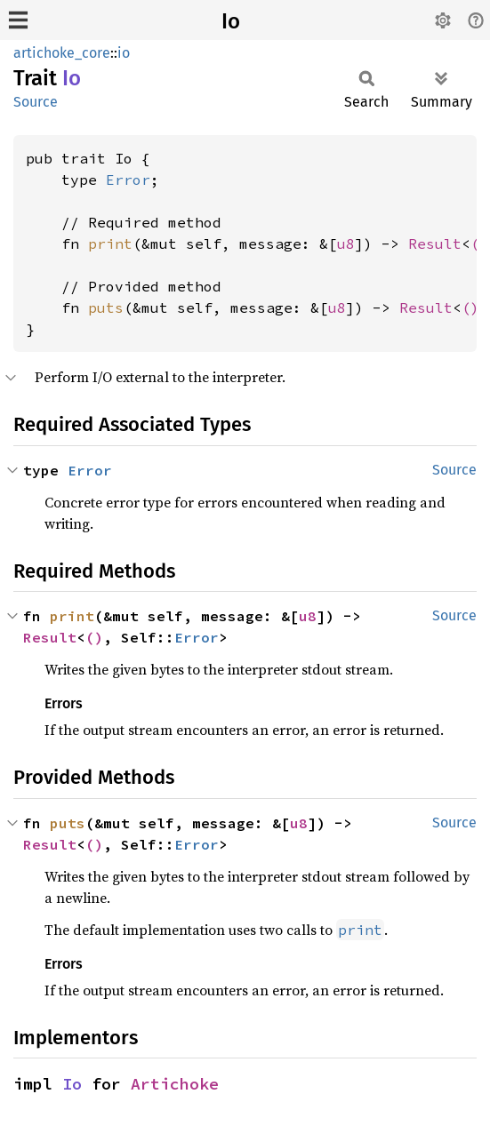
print (110, 243)
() (470, 307)
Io (230, 21)
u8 (346, 243)
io (123, 52)
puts (106, 307)
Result (435, 243)
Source (35, 101)
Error (128, 179)
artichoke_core (61, 52)
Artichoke (175, 1084)
